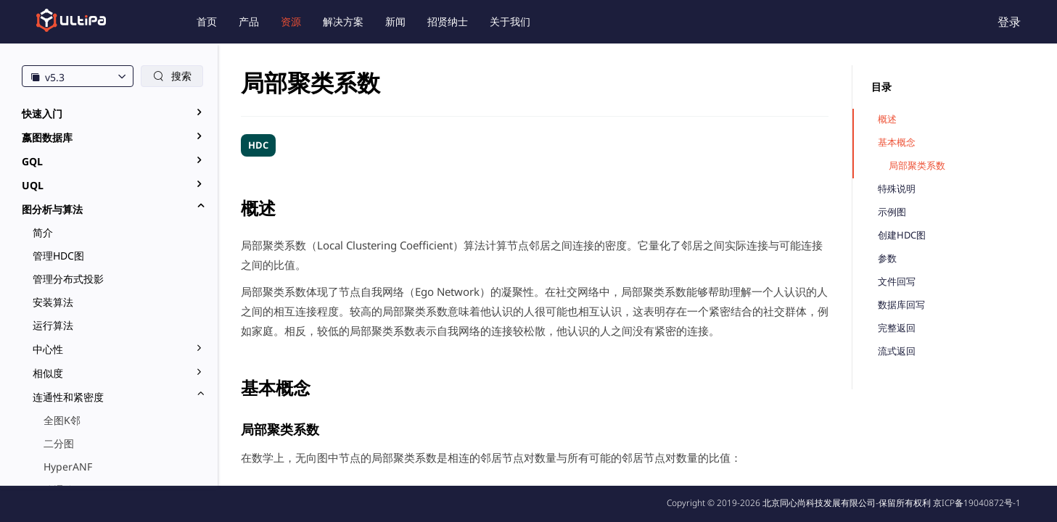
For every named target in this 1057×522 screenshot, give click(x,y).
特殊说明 (897, 189)
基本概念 (897, 142)
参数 (887, 258)
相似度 (48, 373)
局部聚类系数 (917, 166)
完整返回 (897, 328)
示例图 (892, 212)
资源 (291, 21)
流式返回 (897, 351)
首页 (207, 21)
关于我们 (510, 21)
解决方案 (343, 21)
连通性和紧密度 (68, 397)
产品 (249, 21)
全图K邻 (62, 420)
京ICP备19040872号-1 (977, 503)
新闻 (395, 21)
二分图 (59, 443)
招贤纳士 (447, 21)
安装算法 (53, 302)
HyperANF (68, 466)
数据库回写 (901, 305)
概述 (887, 119)
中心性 (48, 349)
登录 (1009, 22)
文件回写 (897, 282)
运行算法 (53, 325)
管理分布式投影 (68, 279)
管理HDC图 (58, 255)
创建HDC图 (902, 235)
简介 (43, 232)
